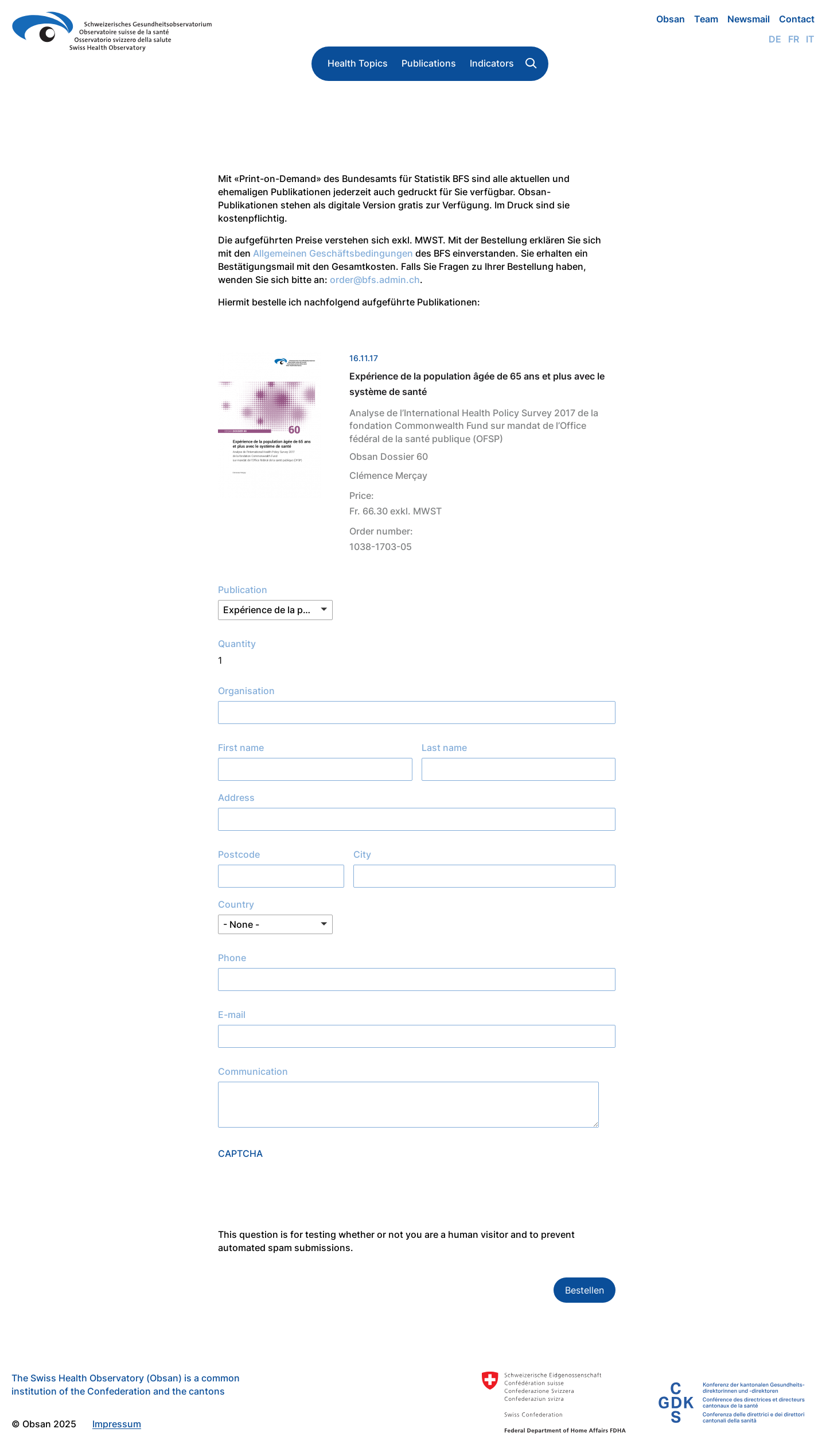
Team (706, 19)
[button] (275, 610)
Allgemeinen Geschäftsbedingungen (333, 253)
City (362, 854)
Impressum (116, 1424)
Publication (242, 589)
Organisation (246, 690)
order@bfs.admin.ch (375, 279)
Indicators (492, 63)
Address (236, 797)
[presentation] (305, 1205)
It (810, 39)
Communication (253, 1071)
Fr (793, 39)
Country (236, 904)
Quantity (237, 643)
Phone (232, 957)
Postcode (239, 854)
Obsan (670, 19)
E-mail (232, 1014)
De (775, 39)
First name (241, 747)
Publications (429, 63)
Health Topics (358, 63)
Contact (797, 19)
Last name (444, 747)
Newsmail (748, 19)
